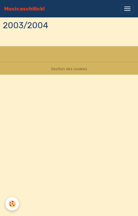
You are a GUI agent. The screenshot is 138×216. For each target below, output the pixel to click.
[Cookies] (12, 204)
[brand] (24, 9)
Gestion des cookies (69, 69)
